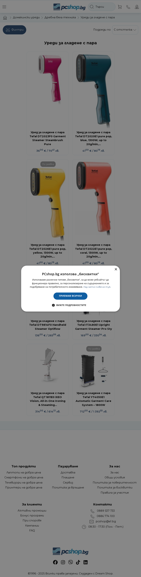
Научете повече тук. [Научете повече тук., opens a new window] (97, 287)
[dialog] (70, 288)
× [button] (115, 269)
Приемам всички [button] (70, 296)
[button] (70, 305)
